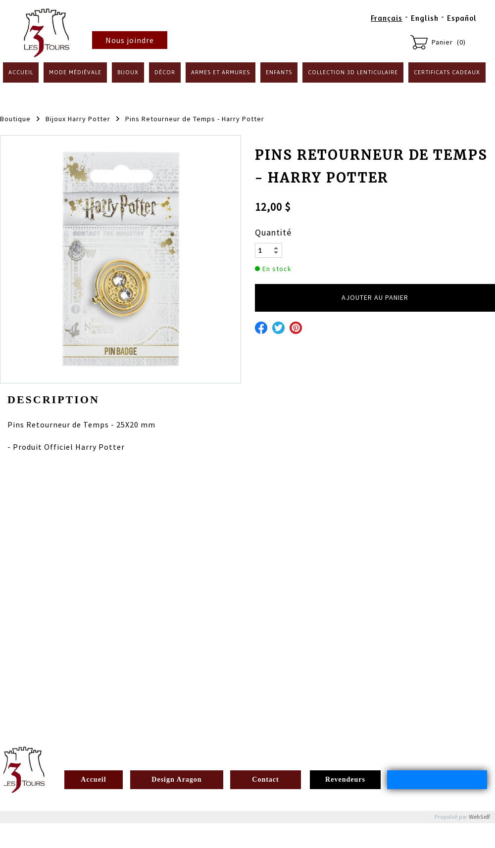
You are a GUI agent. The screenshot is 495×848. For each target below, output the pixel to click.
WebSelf (479, 817)
